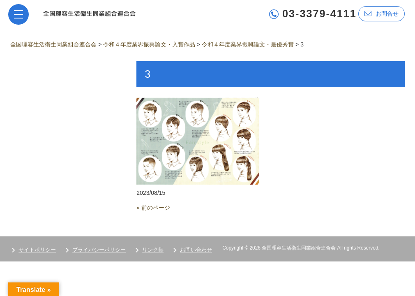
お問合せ (381, 13)
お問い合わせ (196, 250)
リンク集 (153, 250)
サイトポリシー (37, 250)
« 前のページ (153, 207)
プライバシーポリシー (99, 250)
